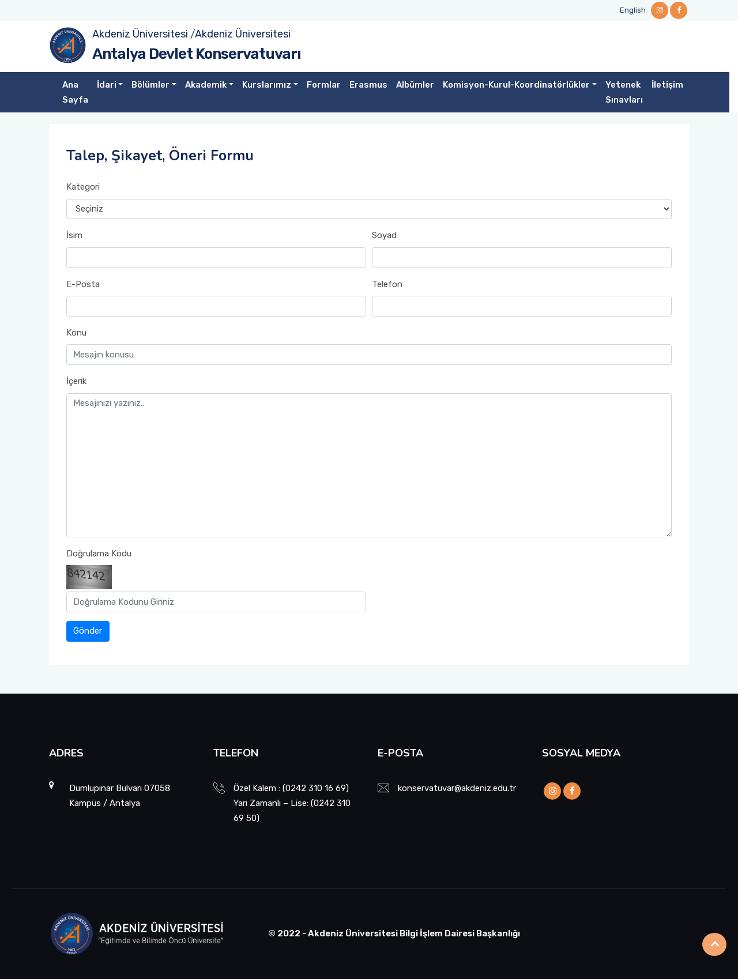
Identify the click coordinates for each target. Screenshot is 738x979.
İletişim (667, 85)
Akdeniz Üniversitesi (140, 34)
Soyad (384, 235)
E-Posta (83, 284)
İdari (106, 85)
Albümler (415, 85)
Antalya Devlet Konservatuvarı (196, 54)
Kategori (83, 187)
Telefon (387, 284)
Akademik (206, 85)
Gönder (87, 631)
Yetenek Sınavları (624, 92)
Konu (76, 332)
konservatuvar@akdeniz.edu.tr (457, 788)
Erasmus (368, 85)
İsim (74, 235)
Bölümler (150, 85)
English (633, 10)
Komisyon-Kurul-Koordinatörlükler (516, 85)
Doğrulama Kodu (98, 553)
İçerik (76, 381)
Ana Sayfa (75, 92)
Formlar (324, 85)
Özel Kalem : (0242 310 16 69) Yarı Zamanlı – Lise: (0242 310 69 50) (292, 803)
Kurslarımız (266, 85)
